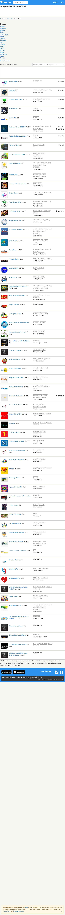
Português (49, 671)
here (26, 907)
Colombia (13, 19)
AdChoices (39, 677)
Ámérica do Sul (4, 19)
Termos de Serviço (7, 677)
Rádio (55, 2)
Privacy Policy (6, 911)
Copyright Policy (30, 677)
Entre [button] (62, 2)
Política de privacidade (19, 677)
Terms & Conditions (18, 911)
